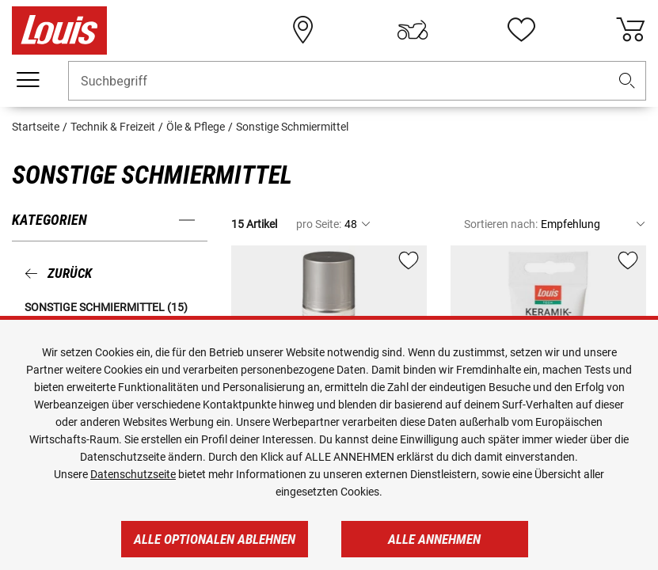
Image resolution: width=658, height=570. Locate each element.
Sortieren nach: (501, 224)
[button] (627, 81)
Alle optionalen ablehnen (214, 539)
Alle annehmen (434, 539)
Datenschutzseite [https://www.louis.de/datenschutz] (133, 474)
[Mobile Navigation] (28, 80)
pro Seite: (318, 224)
